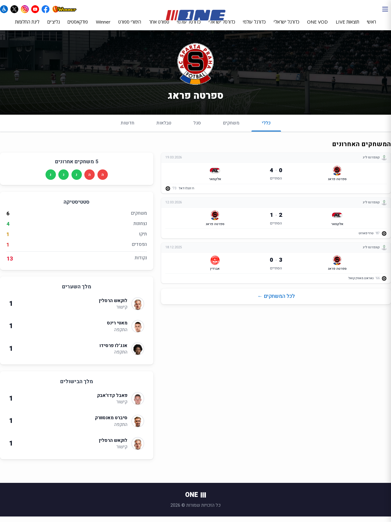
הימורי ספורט (129, 27)
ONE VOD (317, 27)
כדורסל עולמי (189, 27)
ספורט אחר (159, 27)
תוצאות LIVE (347, 27)
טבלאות (163, 128)
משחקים (231, 128)
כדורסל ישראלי (222, 27)
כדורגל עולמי (254, 27)
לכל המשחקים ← (276, 301)
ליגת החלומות (27, 27)
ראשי (371, 27)
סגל (197, 128)
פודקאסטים (78, 27)
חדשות (127, 128)
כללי (266, 131)
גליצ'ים (53, 27)
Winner (103, 27)
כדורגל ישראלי (286, 27)
